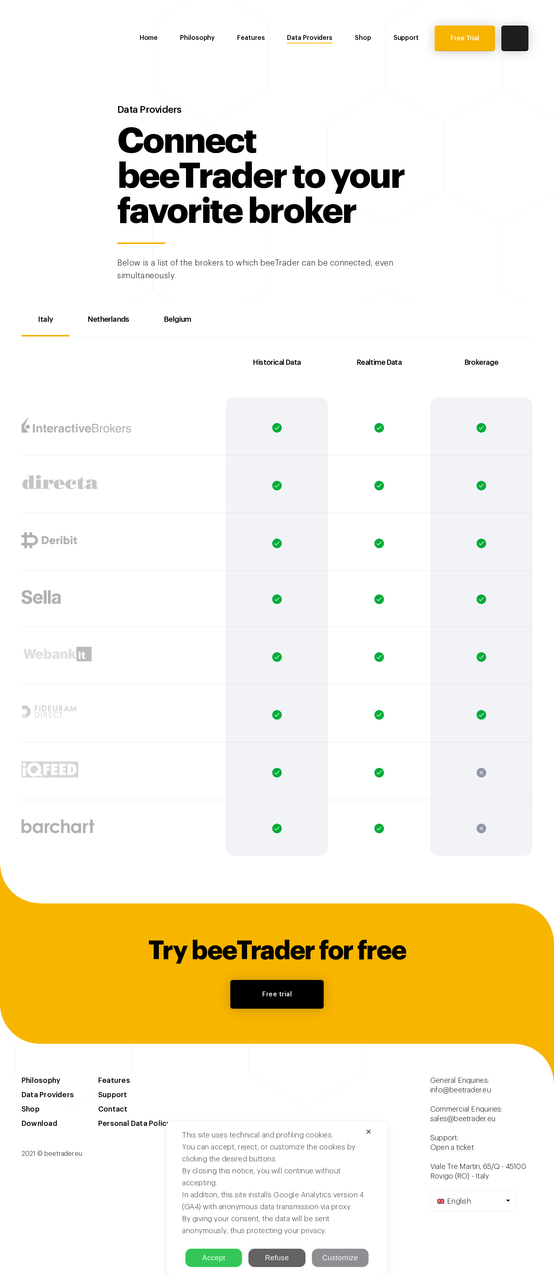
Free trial (277, 996)
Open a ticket (452, 1149)
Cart (514, 38)
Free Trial (465, 38)
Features (251, 38)
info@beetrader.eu (460, 1091)
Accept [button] (214, 1258)
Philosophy (197, 38)
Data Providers (309, 38)
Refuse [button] (277, 1258)
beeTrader (57, 37)
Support (406, 38)
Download (39, 1125)
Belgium (194, 321)
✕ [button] (369, 1132)
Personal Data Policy (134, 1125)
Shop (363, 38)
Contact (113, 1110)
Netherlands (117, 321)
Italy (48, 321)
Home (149, 38)
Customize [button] (340, 1258)
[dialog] (277, 1198)
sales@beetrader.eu (462, 1120)
